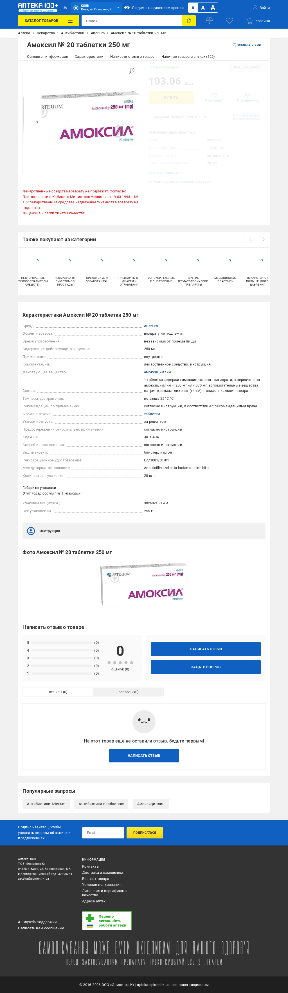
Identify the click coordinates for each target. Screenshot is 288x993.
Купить (171, 97)
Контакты (90, 866)
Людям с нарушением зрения (154, 7)
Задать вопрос (205, 667)
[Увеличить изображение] (131, 70)
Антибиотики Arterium (46, 804)
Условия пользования (102, 884)
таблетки (152, 414)
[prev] (250, 239)
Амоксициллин (151, 804)
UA (64, 8)
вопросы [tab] (125, 692)
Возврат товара (95, 879)
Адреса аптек (93, 901)
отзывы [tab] (55, 692)
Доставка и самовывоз (102, 872)
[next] (263, 239)
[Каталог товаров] (48, 20)
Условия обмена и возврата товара (179, 181)
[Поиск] (189, 20)
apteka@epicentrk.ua (33, 879)
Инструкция (43, 531)
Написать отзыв (206, 649)
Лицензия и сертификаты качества (53, 213)
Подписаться (144, 833)
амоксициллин (157, 372)
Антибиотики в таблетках (101, 804)
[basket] (258, 20)
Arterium (151, 326)
